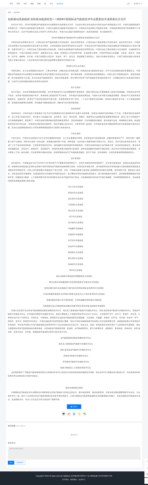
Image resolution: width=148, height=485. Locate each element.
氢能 (39, 4)
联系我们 (73, 479)
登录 (11, 462)
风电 (18, 4)
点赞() (74, 407)
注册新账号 (20, 462)
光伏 (25, 4)
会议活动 (59, 4)
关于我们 (65, 479)
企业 (51, 4)
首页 (11, 4)
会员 (138, 4)
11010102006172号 (104, 476)
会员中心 (82, 479)
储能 (32, 4)
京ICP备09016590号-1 (78, 476)
